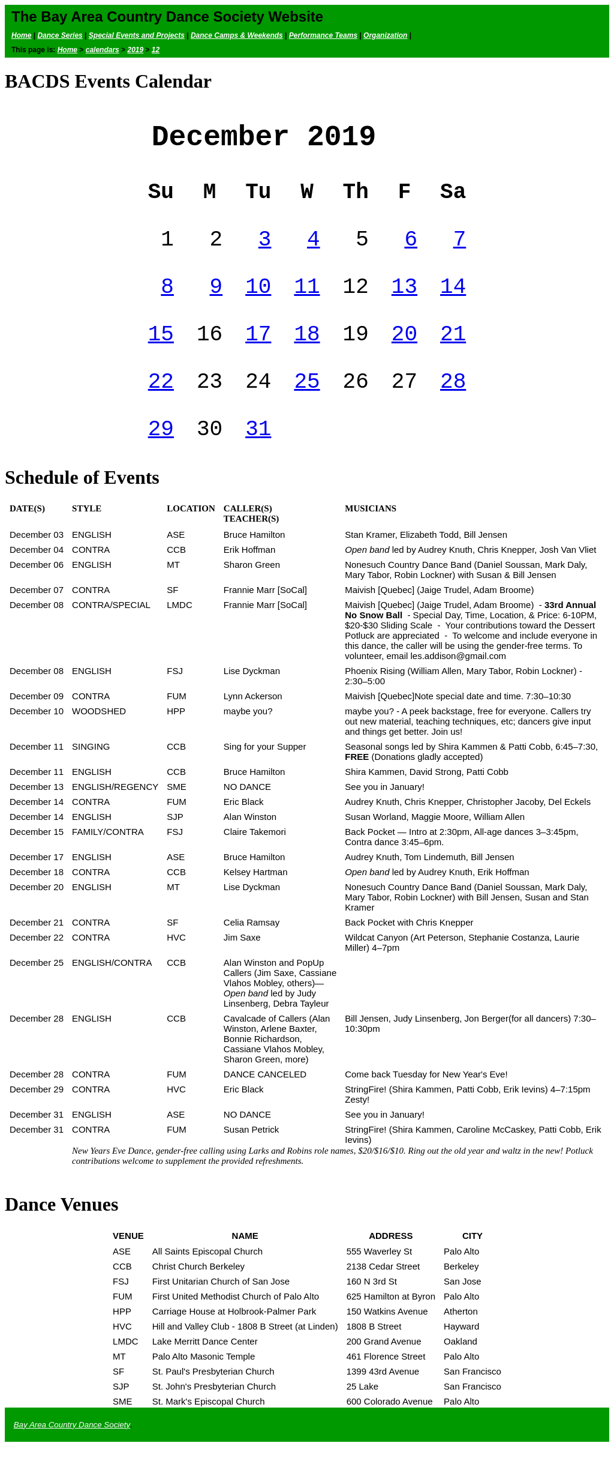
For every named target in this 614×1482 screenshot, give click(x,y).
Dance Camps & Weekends (237, 35)
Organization (385, 35)
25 (307, 410)
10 (258, 306)
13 (404, 306)
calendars (102, 50)
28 (453, 410)
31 (258, 462)
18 (307, 358)
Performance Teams (323, 35)
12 (155, 50)
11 (307, 306)
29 (161, 462)
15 (161, 358)
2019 (135, 50)
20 (404, 358)
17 (258, 358)
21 (453, 358)
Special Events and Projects (137, 35)
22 (161, 410)
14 (453, 306)
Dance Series (59, 35)
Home (21, 35)
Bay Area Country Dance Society (72, 1460)
